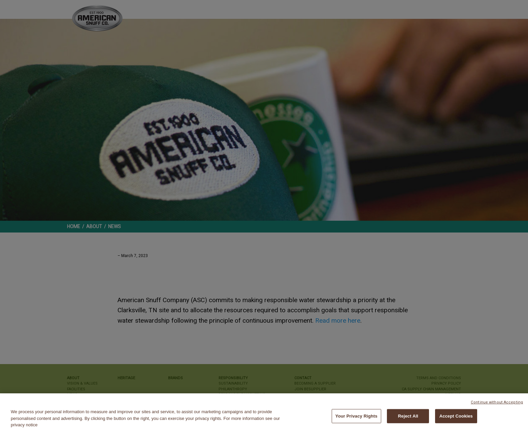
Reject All (408, 418)
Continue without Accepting (497, 404)
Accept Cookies (456, 418)
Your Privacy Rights (356, 418)
